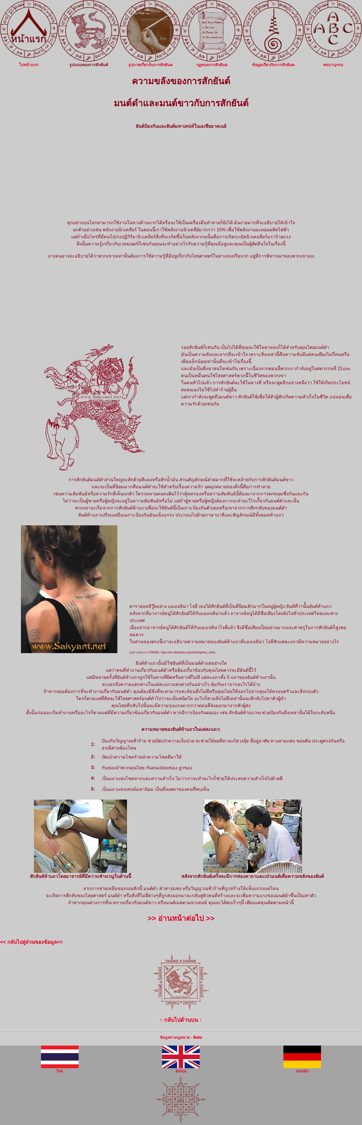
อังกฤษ (181, 1069)
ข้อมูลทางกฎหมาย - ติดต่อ (181, 1037)
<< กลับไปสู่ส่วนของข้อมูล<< (31, 942)
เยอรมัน (302, 1069)
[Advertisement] (181, 174)
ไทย (60, 1069)
